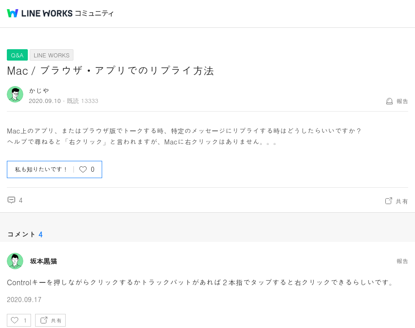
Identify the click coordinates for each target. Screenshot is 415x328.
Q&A (17, 55)
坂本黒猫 (43, 261)
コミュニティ (94, 13)
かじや (39, 90)
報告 (402, 101)
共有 (401, 200)
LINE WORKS (52, 55)
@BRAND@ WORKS (40, 13)
